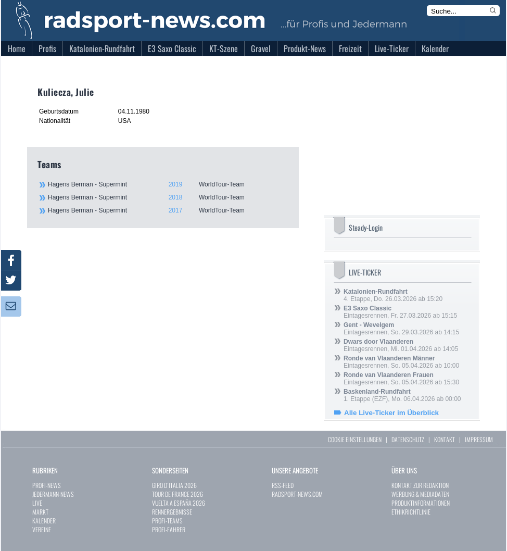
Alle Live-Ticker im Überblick (391, 413)
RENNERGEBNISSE (172, 511)
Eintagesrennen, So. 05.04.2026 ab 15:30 (401, 378)
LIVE (37, 502)
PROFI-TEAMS (167, 520)
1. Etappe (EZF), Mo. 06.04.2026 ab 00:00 (402, 395)
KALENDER (44, 520)
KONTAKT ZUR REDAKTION (420, 485)
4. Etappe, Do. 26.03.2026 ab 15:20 (393, 295)
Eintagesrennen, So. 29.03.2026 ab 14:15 (401, 328)
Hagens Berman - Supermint (167, 184)
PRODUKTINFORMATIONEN (420, 502)
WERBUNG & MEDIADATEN (420, 494)
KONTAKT (444, 439)
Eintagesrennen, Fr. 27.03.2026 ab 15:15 (400, 312)
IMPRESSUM (479, 439)
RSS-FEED (283, 485)
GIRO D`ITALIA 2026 (174, 485)
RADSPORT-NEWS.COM (297, 494)
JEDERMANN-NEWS (53, 494)
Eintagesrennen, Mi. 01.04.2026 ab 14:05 (401, 345)
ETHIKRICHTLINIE (410, 511)
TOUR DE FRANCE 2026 (177, 494)
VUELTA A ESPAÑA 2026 (178, 502)
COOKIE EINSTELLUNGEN (355, 439)
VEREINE (41, 529)
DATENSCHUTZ (407, 439)
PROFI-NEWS (46, 485)
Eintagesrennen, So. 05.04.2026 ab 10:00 (401, 362)
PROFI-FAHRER (168, 529)
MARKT (40, 511)
